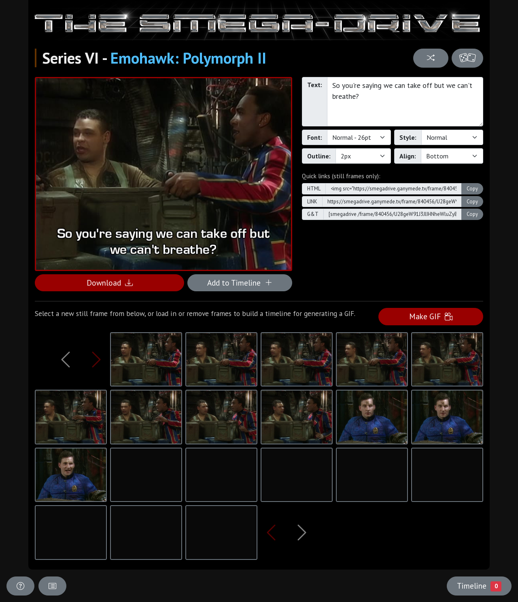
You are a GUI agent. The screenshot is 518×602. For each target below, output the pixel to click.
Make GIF (430, 316)
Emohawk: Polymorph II (188, 58)
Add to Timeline (239, 283)
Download (110, 283)
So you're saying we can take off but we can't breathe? (405, 101)
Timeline (479, 586)
